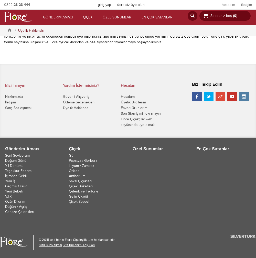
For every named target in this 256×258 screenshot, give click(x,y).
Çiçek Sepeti (79, 202)
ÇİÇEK (87, 17)
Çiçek (74, 149)
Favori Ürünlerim (134, 108)
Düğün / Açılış (16, 207)
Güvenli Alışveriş (76, 97)
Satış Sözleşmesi (18, 108)
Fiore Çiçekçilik (76, 240)
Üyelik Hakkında (31, 31)
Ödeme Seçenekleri (78, 102)
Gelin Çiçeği (78, 197)
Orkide (74, 171)
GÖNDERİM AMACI (58, 17)
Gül (71, 156)
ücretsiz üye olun (131, 5)
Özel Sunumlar (148, 149)
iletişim (246, 5)
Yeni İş (10, 181)
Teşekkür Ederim (18, 171)
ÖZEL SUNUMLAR (117, 17)
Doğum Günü (15, 161)
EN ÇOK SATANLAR (157, 17)
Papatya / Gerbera (83, 161)
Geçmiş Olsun (16, 186)
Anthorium (77, 176)
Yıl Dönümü (14, 166)
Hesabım (128, 97)
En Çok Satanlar (212, 149)
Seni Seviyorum (17, 156)
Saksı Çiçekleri (80, 181)
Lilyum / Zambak (81, 166)
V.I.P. (8, 197)
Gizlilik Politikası (50, 245)
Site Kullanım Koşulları (79, 245)
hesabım (228, 5)
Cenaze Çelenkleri (19, 212)
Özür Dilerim (15, 202)
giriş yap (104, 5)
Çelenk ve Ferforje (83, 191)
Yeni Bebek (14, 191)
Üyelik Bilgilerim (133, 102)
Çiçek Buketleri (81, 186)
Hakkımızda (14, 97)
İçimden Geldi (16, 176)
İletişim (10, 102)
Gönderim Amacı (22, 149)
